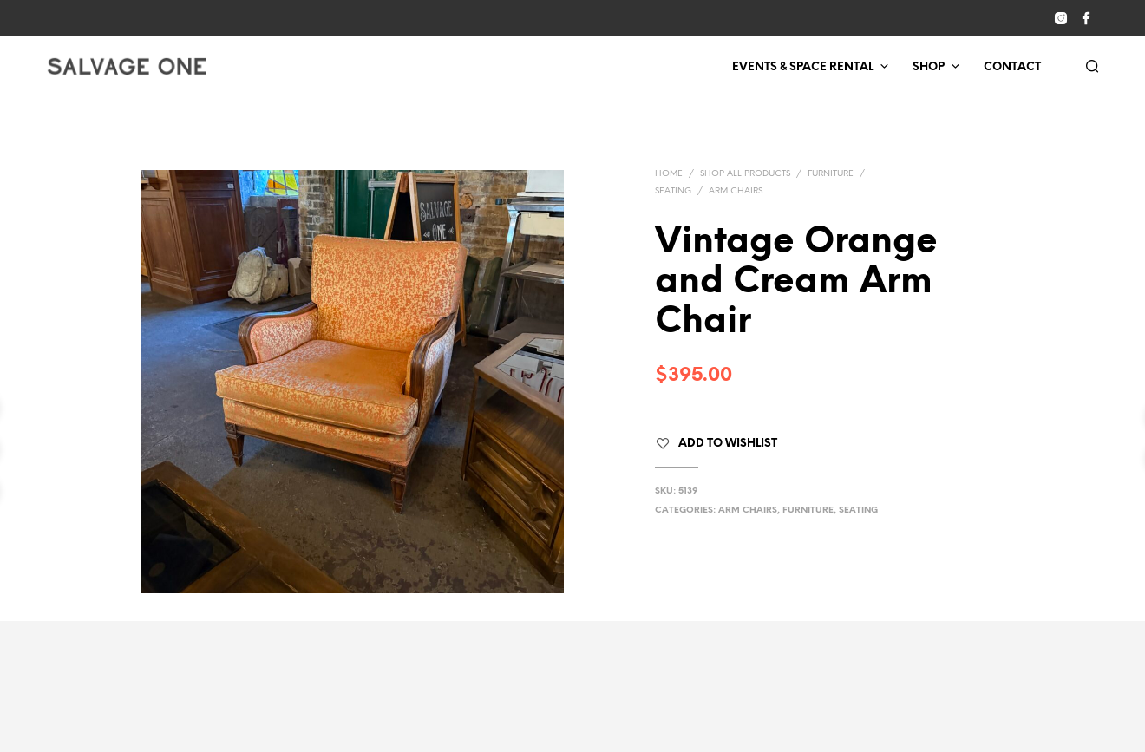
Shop (929, 67)
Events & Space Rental (802, 67)
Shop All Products (745, 174)
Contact (1012, 67)
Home (669, 174)
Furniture (831, 174)
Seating (673, 191)
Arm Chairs (735, 191)
